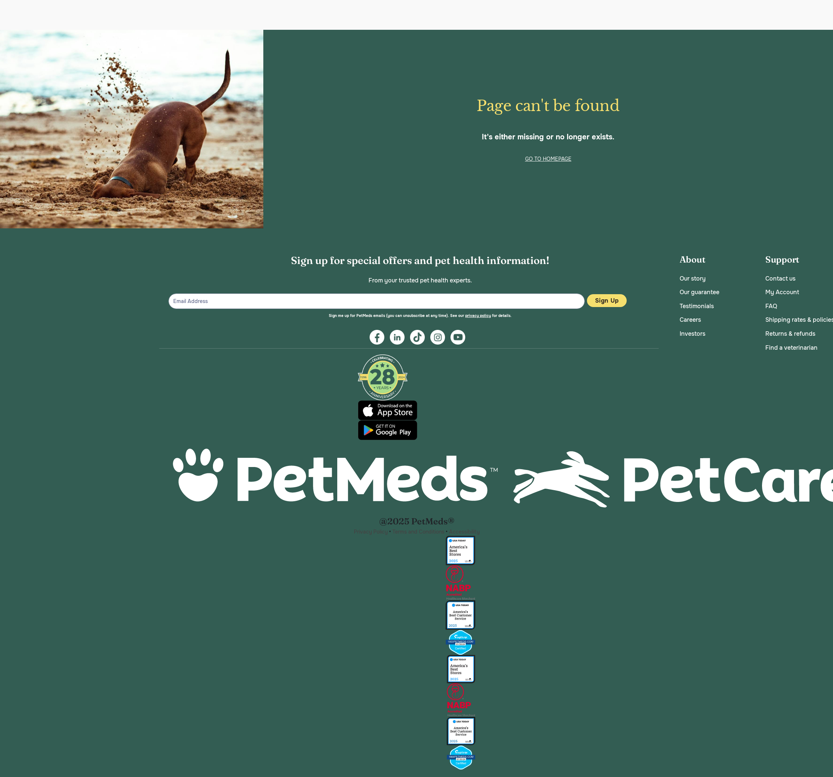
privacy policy (478, 315)
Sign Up (607, 300)
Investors (692, 334)
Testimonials (697, 306)
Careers (690, 320)
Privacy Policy (371, 531)
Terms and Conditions (418, 531)
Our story (693, 278)
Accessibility (464, 531)
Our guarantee (699, 292)
